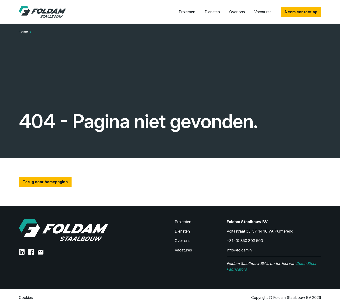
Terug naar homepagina (45, 181)
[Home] (42, 12)
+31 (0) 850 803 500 (245, 240)
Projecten (187, 11)
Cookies (26, 297)
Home (23, 32)
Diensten (212, 11)
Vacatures (263, 11)
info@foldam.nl (239, 250)
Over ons (237, 11)
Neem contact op (301, 11)
